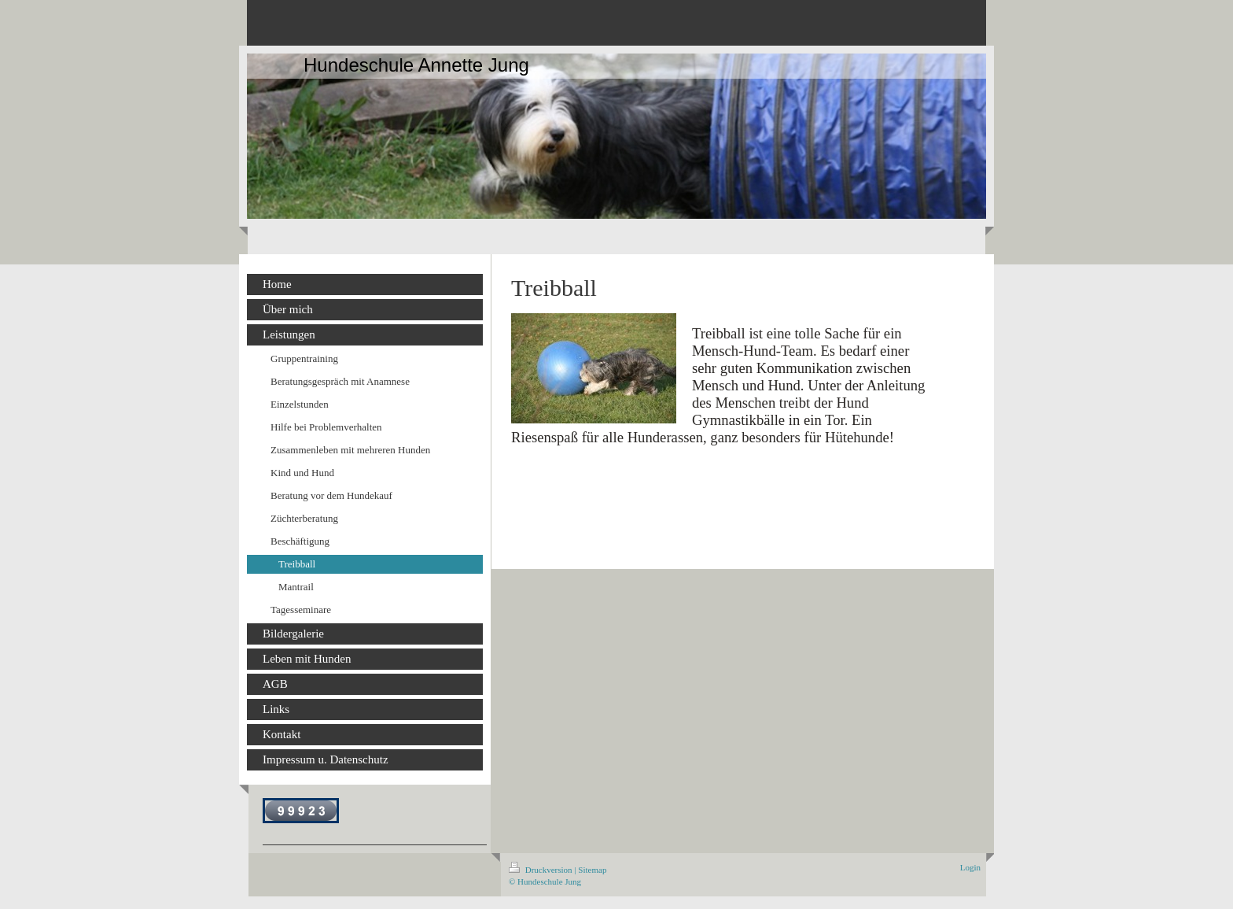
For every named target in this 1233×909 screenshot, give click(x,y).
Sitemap (592, 869)
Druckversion (541, 869)
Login (970, 867)
